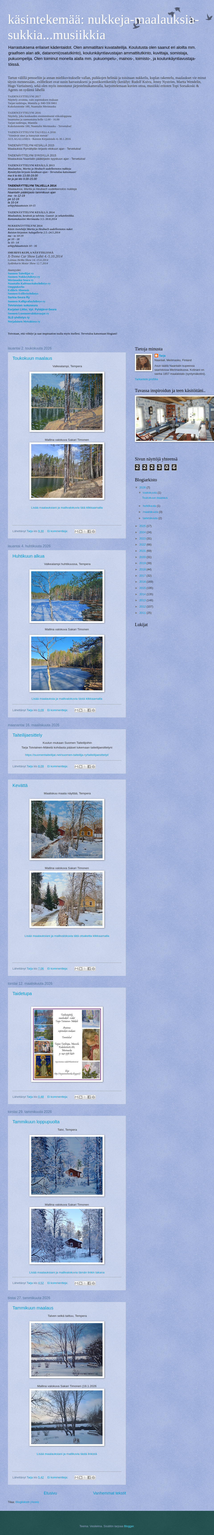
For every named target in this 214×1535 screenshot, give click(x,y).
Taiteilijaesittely (27, 735)
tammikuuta (150, 518)
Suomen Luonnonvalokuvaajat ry (28, 313)
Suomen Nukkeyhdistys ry (24, 276)
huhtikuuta (150, 505)
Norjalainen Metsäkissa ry (24, 321)
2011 (142, 612)
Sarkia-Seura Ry (19, 297)
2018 (142, 569)
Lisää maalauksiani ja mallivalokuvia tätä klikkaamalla (67, 507)
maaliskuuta (151, 512)
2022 (142, 544)
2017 (142, 575)
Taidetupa (22, 993)
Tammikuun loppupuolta (36, 1121)
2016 (142, 581)
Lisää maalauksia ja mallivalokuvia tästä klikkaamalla (66, 698)
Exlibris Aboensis (18, 290)
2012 (142, 606)
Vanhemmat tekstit (109, 1493)
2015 (142, 588)
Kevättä (20, 785)
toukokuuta (150, 492)
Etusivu (50, 1493)
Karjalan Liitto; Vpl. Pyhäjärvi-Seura (32, 309)
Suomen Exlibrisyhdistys (23, 293)
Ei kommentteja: (58, 531)
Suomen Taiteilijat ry (21, 273)
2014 (142, 594)
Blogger (129, 1526)
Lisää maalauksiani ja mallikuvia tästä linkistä (67, 1454)
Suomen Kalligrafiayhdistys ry (26, 301)
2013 (142, 600)
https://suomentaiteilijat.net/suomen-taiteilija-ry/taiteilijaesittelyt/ (67, 755)
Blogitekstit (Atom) (27, 1502)
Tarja (162, 355)
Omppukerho (16, 286)
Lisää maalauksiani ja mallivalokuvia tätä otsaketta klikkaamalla (67, 936)
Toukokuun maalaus (32, 358)
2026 (142, 487)
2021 (142, 550)
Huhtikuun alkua (28, 556)
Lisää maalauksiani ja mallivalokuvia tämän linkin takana (66, 1272)
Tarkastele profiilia (146, 379)
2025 (142, 526)
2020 (142, 557)
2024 (142, 532)
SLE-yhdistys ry (18, 317)
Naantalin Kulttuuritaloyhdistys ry (29, 283)
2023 (142, 538)
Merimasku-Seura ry (21, 280)
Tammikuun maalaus (32, 1307)
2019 (142, 563)
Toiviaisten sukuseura (23, 305)
